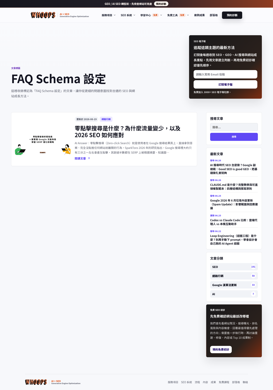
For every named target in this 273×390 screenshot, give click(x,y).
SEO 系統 (186, 382)
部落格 (214, 15)
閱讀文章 (82, 158)
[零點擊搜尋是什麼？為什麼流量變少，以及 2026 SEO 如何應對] (43, 139)
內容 (205, 382)
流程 (197, 382)
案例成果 (199, 15)
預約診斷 (161, 4)
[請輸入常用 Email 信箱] (225, 74)
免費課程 (224, 382)
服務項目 (173, 382)
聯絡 (245, 382)
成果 (213, 382)
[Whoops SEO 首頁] (60, 15)
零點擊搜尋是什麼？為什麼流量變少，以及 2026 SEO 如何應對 (128, 131)
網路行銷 (106, 119)
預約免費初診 (221, 349)
